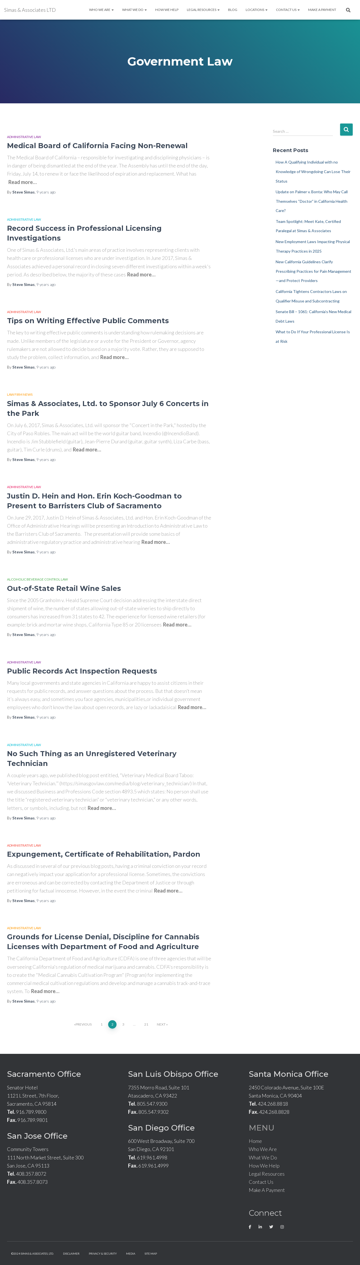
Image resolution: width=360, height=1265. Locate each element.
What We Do (134, 10)
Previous (84, 1024)
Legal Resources (203, 10)
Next (161, 1024)
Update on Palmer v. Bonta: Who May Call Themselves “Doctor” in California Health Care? (312, 201)
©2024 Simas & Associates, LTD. (32, 1253)
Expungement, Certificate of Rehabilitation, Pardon (103, 854)
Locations (257, 10)
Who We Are (101, 10)
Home (255, 1141)
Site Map (151, 1253)
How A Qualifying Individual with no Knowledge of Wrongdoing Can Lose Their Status (313, 171)
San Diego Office (161, 1128)
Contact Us (288, 10)
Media (130, 1253)
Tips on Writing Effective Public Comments (88, 320)
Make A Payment (322, 10)
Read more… (22, 182)
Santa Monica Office (288, 1074)
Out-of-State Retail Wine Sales (64, 588)
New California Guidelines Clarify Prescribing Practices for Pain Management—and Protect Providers (313, 271)
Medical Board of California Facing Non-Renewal (97, 145)
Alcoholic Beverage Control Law (37, 579)
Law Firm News (19, 394)
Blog (232, 10)
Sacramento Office (44, 1074)
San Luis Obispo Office (173, 1074)
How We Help (166, 10)
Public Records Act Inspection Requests (82, 671)
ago (46, 192)
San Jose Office (37, 1136)
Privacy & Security (103, 1253)
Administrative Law (24, 137)
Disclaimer (71, 1253)
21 (146, 1024)
